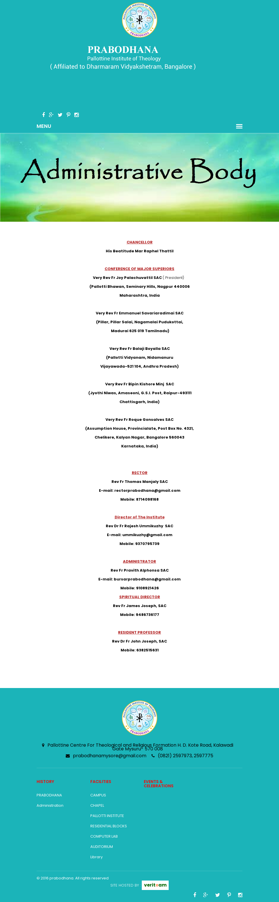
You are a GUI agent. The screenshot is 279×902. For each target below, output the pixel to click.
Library (96, 857)
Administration (50, 805)
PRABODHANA (49, 795)
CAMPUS (98, 795)
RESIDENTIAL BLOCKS (108, 826)
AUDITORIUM (101, 846)
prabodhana (61, 878)
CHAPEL (97, 805)
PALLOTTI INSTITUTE (107, 815)
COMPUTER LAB (104, 836)
